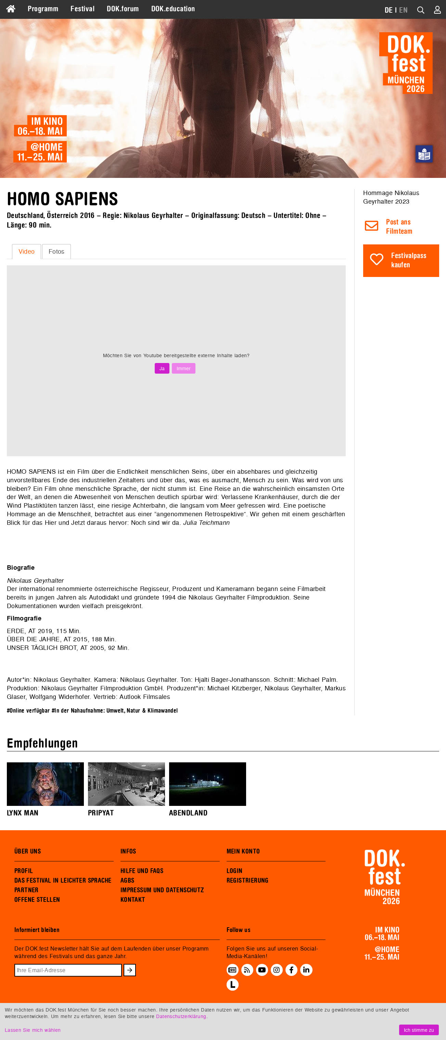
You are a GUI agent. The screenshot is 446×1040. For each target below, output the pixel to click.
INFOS (128, 851)
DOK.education (173, 9)
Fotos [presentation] (57, 251)
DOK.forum (123, 9)
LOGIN (235, 871)
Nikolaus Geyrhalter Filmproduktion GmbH (102, 688)
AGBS (127, 880)
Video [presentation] (26, 251)
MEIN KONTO (243, 851)
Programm (43, 9)
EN (403, 10)
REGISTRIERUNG (248, 880)
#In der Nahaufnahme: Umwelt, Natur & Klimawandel (115, 711)
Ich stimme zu (419, 1030)
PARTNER (26, 890)
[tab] (26, 251)
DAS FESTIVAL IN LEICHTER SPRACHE (62, 880)
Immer (184, 368)
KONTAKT (132, 899)
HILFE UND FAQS (141, 871)
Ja (162, 368)
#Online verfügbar (28, 711)
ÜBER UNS (27, 851)
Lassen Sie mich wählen (33, 1030)
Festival (82, 9)
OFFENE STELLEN (37, 899)
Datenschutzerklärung (181, 1016)
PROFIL (23, 871)
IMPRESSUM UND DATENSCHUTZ (162, 890)
